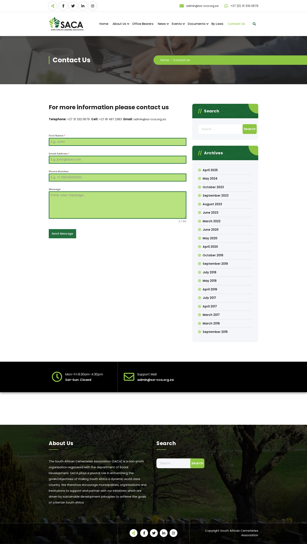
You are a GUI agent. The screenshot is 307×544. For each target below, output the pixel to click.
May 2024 (210, 178)
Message (54, 189)
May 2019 (210, 281)
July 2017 (209, 298)
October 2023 (213, 187)
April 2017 (210, 306)
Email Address (59, 153)
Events (177, 24)
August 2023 (212, 204)
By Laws (217, 24)
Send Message (62, 234)
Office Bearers (143, 24)
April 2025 (210, 170)
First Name (57, 135)
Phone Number (59, 171)
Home (103, 24)
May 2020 (210, 238)
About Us (119, 24)
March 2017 (211, 315)
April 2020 (210, 247)
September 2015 (215, 332)
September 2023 (215, 195)
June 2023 (210, 213)
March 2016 (211, 323)
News (162, 24)
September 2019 (215, 264)
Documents (197, 24)
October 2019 (213, 255)
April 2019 (210, 289)
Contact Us (236, 24)
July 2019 (209, 272)
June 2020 (211, 230)
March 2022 (211, 221)
